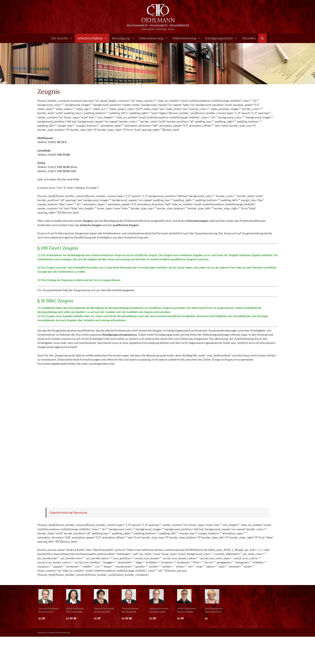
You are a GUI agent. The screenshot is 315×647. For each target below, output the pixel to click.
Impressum (42, 632)
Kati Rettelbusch (214, 608)
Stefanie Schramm (159, 608)
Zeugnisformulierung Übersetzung (68, 512)
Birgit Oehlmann (75, 608)
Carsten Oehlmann (48, 608)
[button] (262, 38)
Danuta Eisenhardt (104, 608)
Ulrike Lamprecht (186, 608)
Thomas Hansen (130, 608)
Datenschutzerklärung (59, 632)
